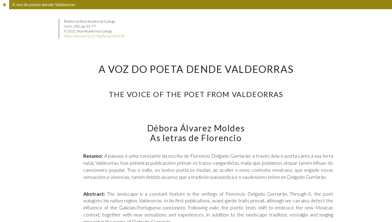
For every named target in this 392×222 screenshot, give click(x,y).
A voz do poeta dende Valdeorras (43, 4)
